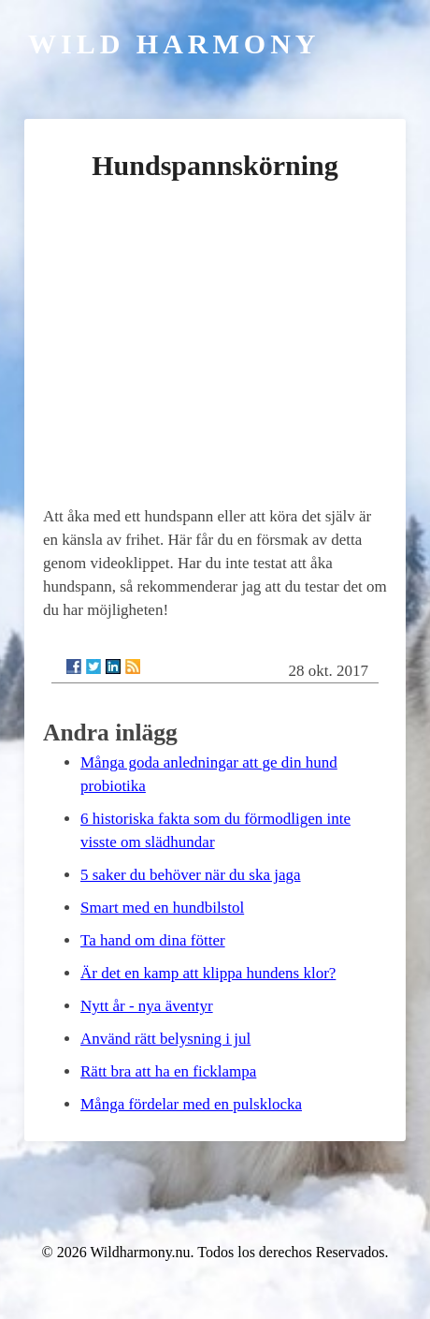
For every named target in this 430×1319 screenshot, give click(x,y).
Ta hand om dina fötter (152, 940)
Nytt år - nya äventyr (146, 1006)
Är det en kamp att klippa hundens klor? (208, 973)
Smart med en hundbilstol (162, 907)
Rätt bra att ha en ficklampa (168, 1071)
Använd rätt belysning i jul (165, 1039)
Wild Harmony (174, 43)
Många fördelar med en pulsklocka (191, 1104)
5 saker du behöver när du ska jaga (190, 875)
